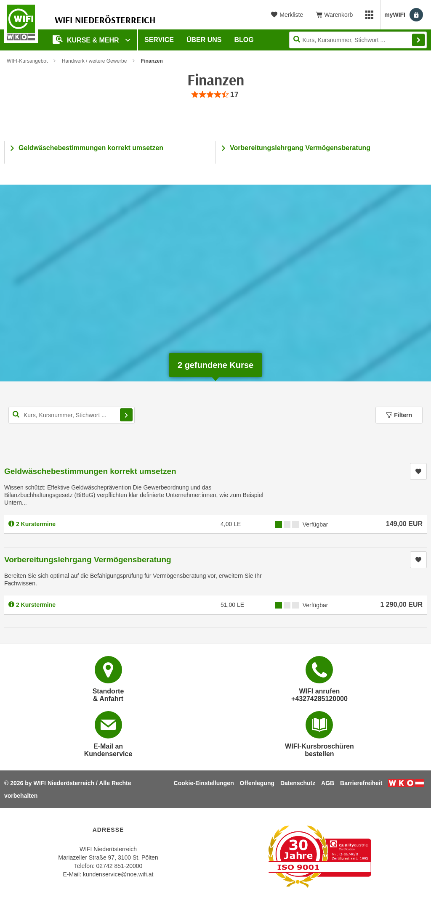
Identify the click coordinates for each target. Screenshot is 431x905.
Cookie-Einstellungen (204, 783)
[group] (215, 94)
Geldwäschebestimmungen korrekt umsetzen (91, 147)
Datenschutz (297, 783)
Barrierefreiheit (361, 783)
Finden (418, 40)
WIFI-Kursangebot (27, 61)
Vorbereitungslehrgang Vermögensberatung (300, 147)
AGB (327, 783)
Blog (244, 39)
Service (159, 39)
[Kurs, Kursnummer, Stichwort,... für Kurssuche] (71, 415)
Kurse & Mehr (87, 39)
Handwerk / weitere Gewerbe (94, 61)
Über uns (204, 39)
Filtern (399, 415)
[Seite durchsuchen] (358, 40)
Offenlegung (257, 783)
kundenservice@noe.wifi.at (118, 874)
